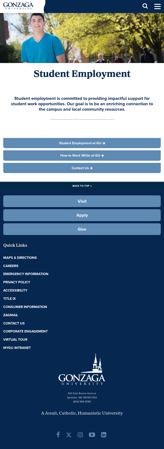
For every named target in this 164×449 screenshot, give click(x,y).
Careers (10, 265)
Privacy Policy (16, 282)
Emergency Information (25, 273)
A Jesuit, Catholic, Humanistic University (82, 413)
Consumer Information (25, 306)
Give (82, 229)
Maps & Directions (20, 257)
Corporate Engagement (25, 331)
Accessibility (15, 290)
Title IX (9, 298)
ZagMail (10, 315)
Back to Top (80, 186)
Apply (82, 215)
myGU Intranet (17, 347)
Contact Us (14, 323)
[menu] (157, 6)
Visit (82, 201)
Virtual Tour (15, 339)
